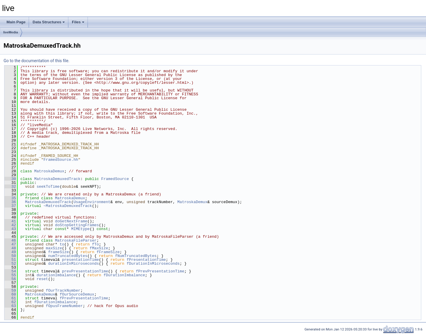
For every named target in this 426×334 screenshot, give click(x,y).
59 (10, 290)
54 (10, 271)
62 (10, 302)
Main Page (16, 22)
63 (10, 306)
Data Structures (49, 22)
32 (10, 186)
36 (10, 202)
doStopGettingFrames (77, 225)
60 (10, 294)
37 (10, 205)
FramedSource (115, 179)
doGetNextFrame (71, 221)
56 (10, 279)
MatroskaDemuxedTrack (57, 179)
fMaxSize (99, 248)
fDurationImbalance (124, 275)
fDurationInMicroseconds (153, 263)
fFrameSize (108, 252)
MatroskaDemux (49, 171)
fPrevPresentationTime (160, 271)
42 (10, 225)
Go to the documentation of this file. (37, 60)
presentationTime (80, 259)
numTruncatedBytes (68, 255)
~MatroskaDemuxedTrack (67, 205)
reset (42, 279)
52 (10, 263)
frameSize (58, 252)
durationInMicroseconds (73, 263)
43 (10, 229)
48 (10, 248)
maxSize (54, 248)
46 (10, 240)
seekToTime (48, 186)
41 (10, 221)
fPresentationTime (146, 259)
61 (10, 298)
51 (10, 259)
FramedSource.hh (60, 159)
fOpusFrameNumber (64, 306)
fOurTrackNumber (63, 290)
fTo (95, 244)
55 (10, 275)
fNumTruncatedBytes (135, 255)
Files (78, 22)
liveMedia (10, 32)
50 (10, 255)
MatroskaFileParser (75, 240)
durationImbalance (56, 275)
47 (10, 244)
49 (10, 252)
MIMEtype (80, 229)
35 (10, 198)
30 (10, 179)
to (62, 244)
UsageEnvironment (91, 202)
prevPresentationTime (85, 271)
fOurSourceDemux (77, 294)
